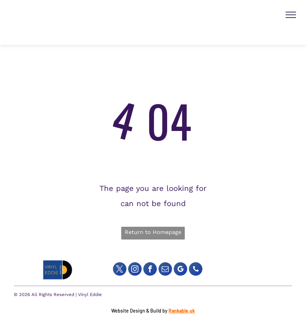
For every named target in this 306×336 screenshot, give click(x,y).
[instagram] (135, 269)
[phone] (195, 269)
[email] (165, 269)
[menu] (291, 15)
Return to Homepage (153, 232)
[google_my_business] (180, 269)
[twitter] (119, 269)
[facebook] (150, 269)
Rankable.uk (182, 311)
